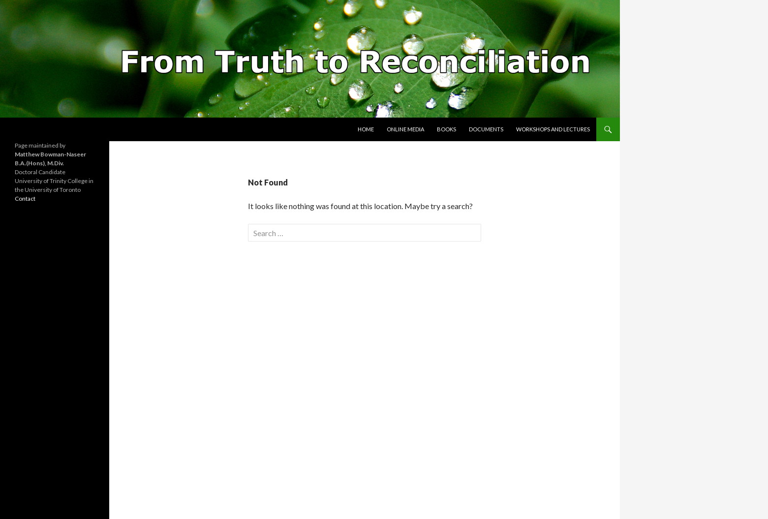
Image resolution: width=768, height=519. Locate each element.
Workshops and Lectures (553, 129)
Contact (25, 198)
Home (366, 129)
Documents (486, 129)
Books (446, 129)
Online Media (405, 129)
